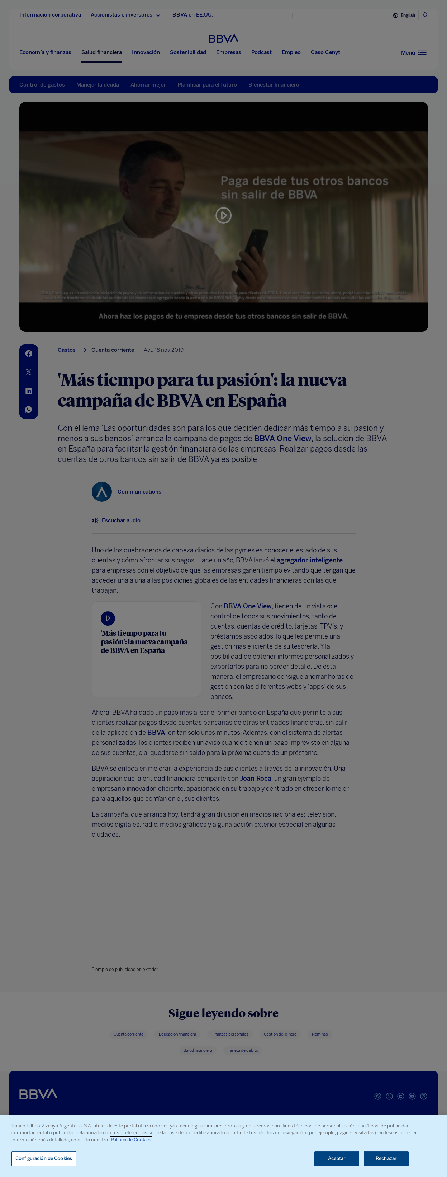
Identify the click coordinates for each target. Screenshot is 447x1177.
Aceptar (337, 1158)
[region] (223, 1146)
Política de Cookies (131, 1140)
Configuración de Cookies (43, 1158)
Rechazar (386, 1158)
